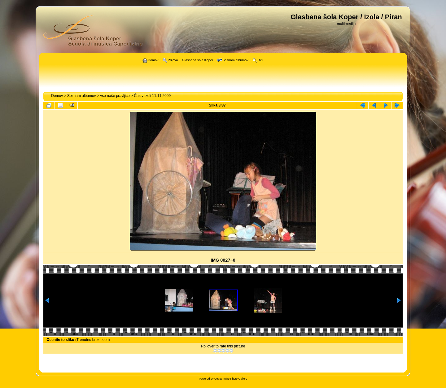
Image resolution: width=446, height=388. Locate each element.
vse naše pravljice (114, 96)
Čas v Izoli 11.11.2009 (152, 96)
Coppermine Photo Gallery (230, 378)
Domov (57, 96)
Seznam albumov (81, 96)
